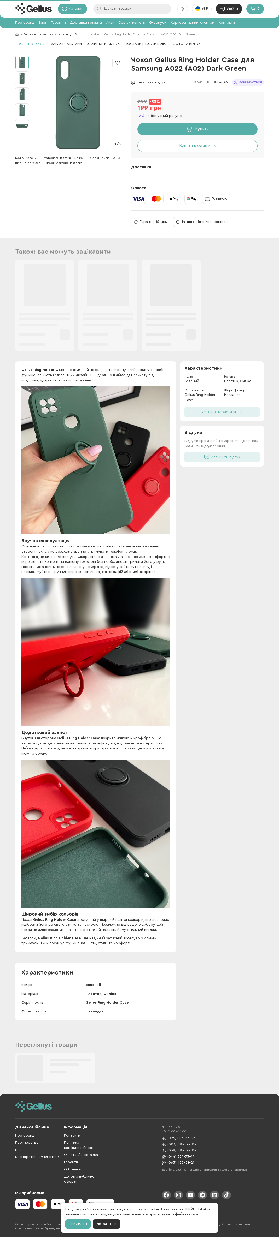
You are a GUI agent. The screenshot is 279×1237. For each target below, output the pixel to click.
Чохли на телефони (38, 34)
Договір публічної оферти (80, 1179)
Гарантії (71, 1162)
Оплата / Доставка (81, 1155)
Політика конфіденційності (79, 1145)
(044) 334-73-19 (178, 1157)
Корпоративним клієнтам (192, 23)
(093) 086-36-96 (179, 1144)
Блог (43, 23)
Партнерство (27, 1142)
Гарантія (58, 23)
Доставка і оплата (86, 23)
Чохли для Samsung (74, 34)
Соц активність (131, 23)
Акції (110, 23)
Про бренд (24, 23)
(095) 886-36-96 (179, 1138)
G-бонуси (157, 23)
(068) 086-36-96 (179, 1150)
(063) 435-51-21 (178, 1163)
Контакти (227, 23)
